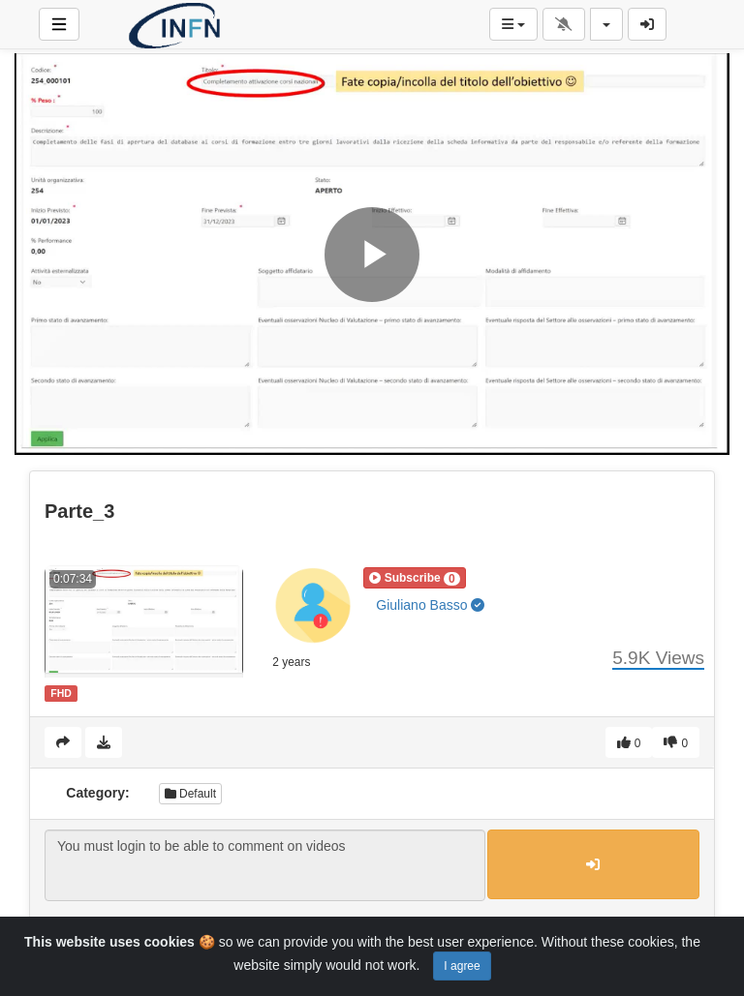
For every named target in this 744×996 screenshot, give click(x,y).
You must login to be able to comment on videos (265, 865)
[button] (414, 578)
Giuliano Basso (430, 605)
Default (190, 793)
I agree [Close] (462, 966)
